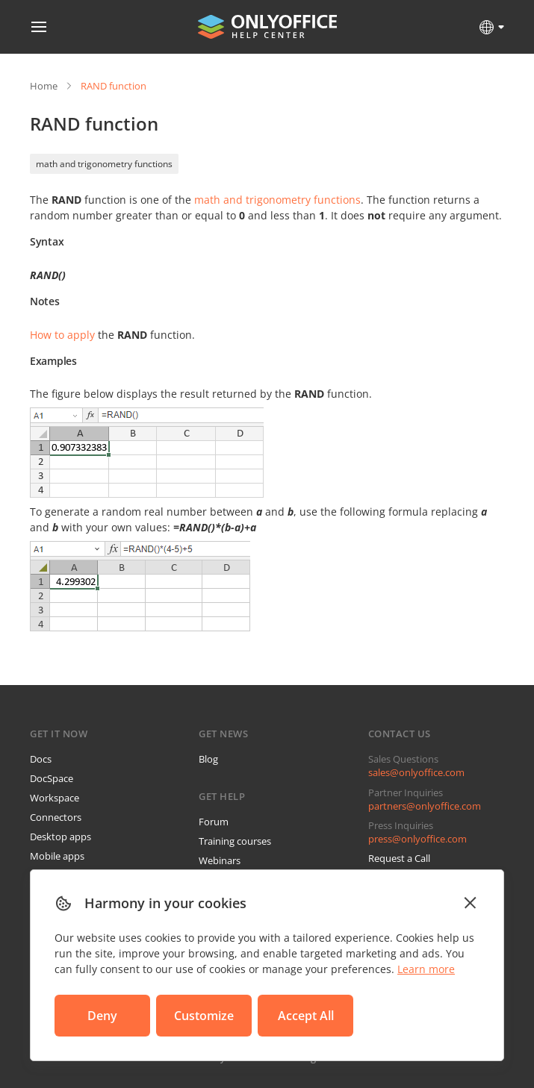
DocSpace (51, 778)
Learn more (426, 969)
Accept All (306, 1015)
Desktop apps (60, 836)
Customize (204, 1015)
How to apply (62, 335)
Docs (41, 759)
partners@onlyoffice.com (424, 806)
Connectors (55, 817)
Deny (102, 1015)
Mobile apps (57, 856)
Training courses (235, 841)
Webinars (219, 860)
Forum (214, 821)
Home (44, 86)
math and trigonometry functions (104, 163)
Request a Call (399, 858)
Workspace (54, 797)
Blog (208, 759)
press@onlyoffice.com (417, 838)
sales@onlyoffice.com (416, 772)
